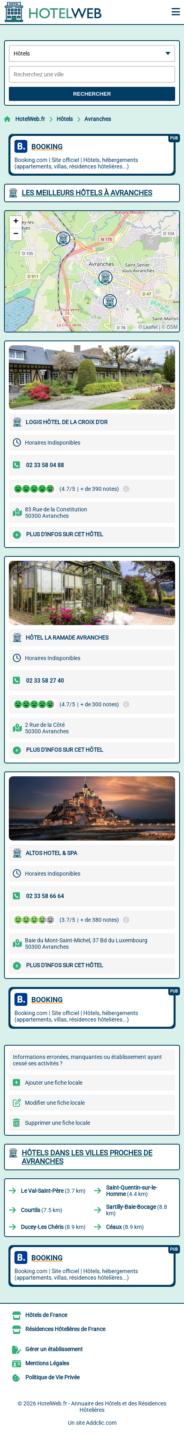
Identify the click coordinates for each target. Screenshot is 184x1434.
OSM (172, 327)
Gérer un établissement (54, 1349)
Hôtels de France (46, 1315)
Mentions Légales (47, 1363)
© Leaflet (147, 327)
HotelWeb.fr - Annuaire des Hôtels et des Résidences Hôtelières (101, 1406)
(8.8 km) (136, 1210)
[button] (104, 277)
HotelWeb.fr (30, 119)
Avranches (97, 119)
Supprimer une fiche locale (57, 1123)
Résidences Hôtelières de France (65, 1329)
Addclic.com (101, 1423)
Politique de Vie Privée (52, 1377)
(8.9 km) (53, 1227)
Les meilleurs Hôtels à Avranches (87, 193)
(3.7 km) (53, 1191)
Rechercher (92, 94)
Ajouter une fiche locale (53, 1082)
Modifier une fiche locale (55, 1103)
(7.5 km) (41, 1210)
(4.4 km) (131, 1190)
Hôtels (65, 119)
